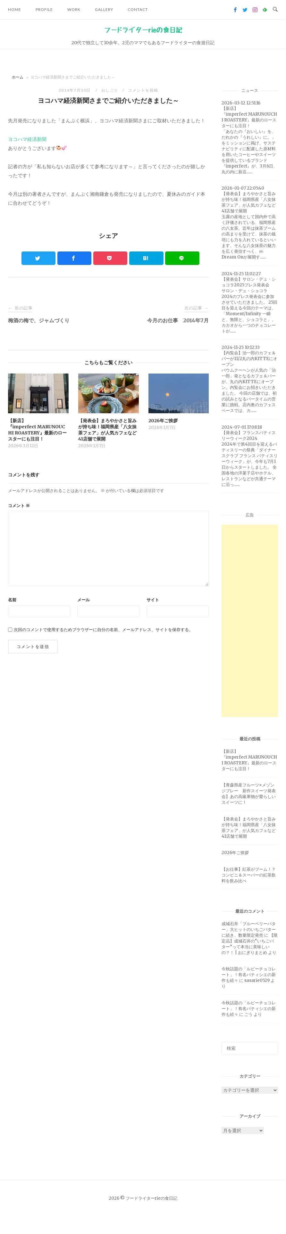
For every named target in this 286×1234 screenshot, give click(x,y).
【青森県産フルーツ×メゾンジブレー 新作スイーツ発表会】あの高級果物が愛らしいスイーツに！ (249, 793)
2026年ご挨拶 (235, 852)
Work (73, 9)
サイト (153, 600)
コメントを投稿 (143, 90)
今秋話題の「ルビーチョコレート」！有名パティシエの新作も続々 (249, 974)
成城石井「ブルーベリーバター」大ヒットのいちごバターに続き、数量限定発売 (249, 929)
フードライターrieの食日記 (143, 30)
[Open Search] (275, 9)
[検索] (270, 1045)
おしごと (110, 90)
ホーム (17, 77)
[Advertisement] (250, 621)
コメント (19, 505)
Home (14, 9)
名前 (12, 600)
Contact (138, 9)
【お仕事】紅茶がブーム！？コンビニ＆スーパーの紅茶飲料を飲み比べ (249, 875)
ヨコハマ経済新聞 (27, 139)
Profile (44, 9)
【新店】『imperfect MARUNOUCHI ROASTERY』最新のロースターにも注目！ (249, 760)
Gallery (104, 9)
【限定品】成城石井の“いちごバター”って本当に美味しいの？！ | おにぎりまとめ (250, 944)
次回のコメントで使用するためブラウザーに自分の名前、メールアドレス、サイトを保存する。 (103, 629)
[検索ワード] (250, 1048)
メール (83, 600)
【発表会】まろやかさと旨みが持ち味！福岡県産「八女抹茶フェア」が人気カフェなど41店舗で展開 (249, 827)
